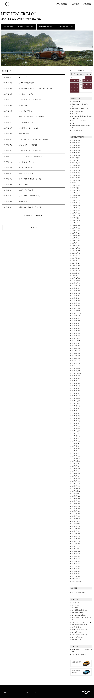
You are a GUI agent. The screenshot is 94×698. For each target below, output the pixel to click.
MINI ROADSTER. (24, 134)
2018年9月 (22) (76, 315)
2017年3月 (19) (76, 361)
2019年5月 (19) (76, 295)
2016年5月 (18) (76, 386)
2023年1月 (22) (76, 185)
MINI (7, 4)
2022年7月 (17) (76, 200)
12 (84, 80)
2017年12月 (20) (76, 338)
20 (87, 84)
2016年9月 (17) (76, 376)
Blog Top (34, 227)
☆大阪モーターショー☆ (26, 162)
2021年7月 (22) (76, 230)
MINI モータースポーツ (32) (79, 624)
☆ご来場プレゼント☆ (26, 122)
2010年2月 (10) (76, 574)
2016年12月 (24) (76, 368)
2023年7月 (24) (76, 170)
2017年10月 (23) (76, 343)
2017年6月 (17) (76, 353)
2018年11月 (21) (76, 310)
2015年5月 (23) (76, 416)
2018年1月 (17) (76, 336)
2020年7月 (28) (76, 260)
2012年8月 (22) (76, 498)
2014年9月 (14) (76, 436)
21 (90, 84)
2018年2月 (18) (76, 333)
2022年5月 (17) (76, 205)
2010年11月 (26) (76, 551)
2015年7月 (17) (76, 411)
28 (90, 87)
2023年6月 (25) (76, 173)
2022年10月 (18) (76, 193)
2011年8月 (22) (76, 528)
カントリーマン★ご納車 (79, 120)
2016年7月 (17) (76, 381)
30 (74, 91)
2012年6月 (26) (76, 503)
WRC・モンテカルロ (25, 111)
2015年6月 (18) (76, 413)
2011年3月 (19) (76, 541)
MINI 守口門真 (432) (77, 637)
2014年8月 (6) (75, 438)
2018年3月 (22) (76, 330)
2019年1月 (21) (76, 305)
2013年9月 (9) (75, 466)
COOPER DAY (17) (76, 607)
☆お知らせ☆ (23, 201)
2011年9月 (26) (76, 526)
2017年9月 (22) (76, 346)
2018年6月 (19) (76, 323)
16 (74, 84)
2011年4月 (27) (76, 538)
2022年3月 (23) (76, 210)
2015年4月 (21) (76, 418)
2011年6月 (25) (76, 533)
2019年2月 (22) (76, 303)
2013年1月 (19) (76, 486)
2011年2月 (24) (76, 543)
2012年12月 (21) (76, 488)
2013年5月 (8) (75, 476)
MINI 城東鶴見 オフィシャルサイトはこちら (18, 27)
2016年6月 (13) (76, 383)
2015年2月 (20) (76, 423)
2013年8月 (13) (76, 468)
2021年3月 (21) (76, 240)
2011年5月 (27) (76, 536)
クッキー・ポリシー (8, 692)
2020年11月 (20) (76, 250)
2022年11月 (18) (76, 190)
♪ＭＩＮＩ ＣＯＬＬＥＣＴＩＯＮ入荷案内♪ (33, 139)
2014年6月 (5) (75, 443)
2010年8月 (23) (76, 558)
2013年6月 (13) (76, 473)
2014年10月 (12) (76, 433)
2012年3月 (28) (76, 511)
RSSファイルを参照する (78, 592)
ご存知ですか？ (24, 105)
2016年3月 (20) (76, 391)
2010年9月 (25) (76, 556)
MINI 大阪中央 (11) (77, 632)
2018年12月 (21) (76, 308)
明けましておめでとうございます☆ (30, 207)
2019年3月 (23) (76, 300)
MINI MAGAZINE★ (77, 111)
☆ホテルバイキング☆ (26, 94)
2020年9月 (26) (76, 255)
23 (74, 87)
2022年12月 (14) (76, 188)
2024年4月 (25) (76, 148)
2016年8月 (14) (76, 378)
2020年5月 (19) (76, 265)
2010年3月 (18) (76, 571)
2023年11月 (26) (76, 160)
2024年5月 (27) (76, 145)
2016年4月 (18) (76, 388)
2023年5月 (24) (76, 175)
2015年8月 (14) (76, 408)
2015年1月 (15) (76, 426)
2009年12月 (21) (76, 579)
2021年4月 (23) (76, 238)
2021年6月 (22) (76, 233)
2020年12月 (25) (76, 248)
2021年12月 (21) (76, 218)
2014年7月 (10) (76, 441)
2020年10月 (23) (76, 253)
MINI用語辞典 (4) (76, 627)
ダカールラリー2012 (25, 167)
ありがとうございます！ (26, 190)
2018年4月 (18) (76, 328)
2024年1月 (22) (76, 155)
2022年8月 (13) (76, 198)
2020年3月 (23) (76, 270)
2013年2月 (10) (76, 483)
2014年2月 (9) (75, 453)
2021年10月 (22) (76, 223)
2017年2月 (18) (76, 363)
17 (77, 84)
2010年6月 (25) (76, 564)
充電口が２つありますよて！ (80, 108)
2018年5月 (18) (76, 326)
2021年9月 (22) (76, 225)
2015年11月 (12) (76, 401)
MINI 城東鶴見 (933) (77, 612)
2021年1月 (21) (76, 245)
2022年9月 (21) (76, 195)
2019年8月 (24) (76, 288)
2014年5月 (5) (75, 446)
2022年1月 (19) (76, 215)
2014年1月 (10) (76, 456)
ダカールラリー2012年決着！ (28, 145)
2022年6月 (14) (76, 203)
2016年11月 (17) (76, 371)
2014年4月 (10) (76, 448)
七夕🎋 (74, 123)
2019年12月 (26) (76, 278)
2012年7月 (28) (76, 501)
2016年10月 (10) (76, 373)
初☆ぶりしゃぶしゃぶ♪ (26, 173)
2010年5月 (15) (76, 566)
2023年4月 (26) (76, 178)
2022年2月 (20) (76, 213)
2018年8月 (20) (76, 318)
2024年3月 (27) (76, 150)
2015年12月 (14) (76, 398)
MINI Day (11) (75, 605)
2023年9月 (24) (76, 165)
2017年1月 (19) (76, 366)
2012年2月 (39, 216)
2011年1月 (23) (76, 546)
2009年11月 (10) (76, 581)
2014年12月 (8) (76, 428)
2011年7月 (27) (76, 531)
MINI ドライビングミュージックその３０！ (32, 117)
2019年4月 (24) (76, 298)
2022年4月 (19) (76, 208)
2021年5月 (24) (76, 235)
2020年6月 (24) (76, 263)
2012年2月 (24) (76, 513)
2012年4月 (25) (76, 508)
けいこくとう (23, 77)
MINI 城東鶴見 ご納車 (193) (79, 610)
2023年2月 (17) (76, 183)
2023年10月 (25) (76, 163)
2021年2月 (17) (76, 243)
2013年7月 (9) (75, 471)
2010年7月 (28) (76, 561)
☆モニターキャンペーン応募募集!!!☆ (30, 156)
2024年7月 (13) (76, 140)
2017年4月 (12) (76, 358)
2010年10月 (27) (76, 554)
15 (71, 84)
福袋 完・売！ (24, 184)
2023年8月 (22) (76, 168)
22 (71, 87)
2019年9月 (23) (76, 285)
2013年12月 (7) (76, 458)
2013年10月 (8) (76, 463)
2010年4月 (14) (76, 569)
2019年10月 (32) (76, 283)
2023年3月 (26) (76, 180)
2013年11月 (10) (76, 461)
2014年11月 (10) (76, 431)
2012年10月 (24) (76, 493)
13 (87, 80)
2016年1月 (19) (76, 396)
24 (77, 87)
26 (84, 87)
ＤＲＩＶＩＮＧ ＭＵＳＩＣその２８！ (31, 179)
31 (77, 91)
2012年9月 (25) (76, 496)
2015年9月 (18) (76, 406)
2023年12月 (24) (76, 158)
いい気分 (74, 113)
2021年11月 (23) (76, 220)
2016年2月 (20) (76, 393)
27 (87, 87)
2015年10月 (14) (76, 403)
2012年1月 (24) (76, 516)
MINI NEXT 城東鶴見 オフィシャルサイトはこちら (56, 27)
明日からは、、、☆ (77, 130)
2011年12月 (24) (76, 518)
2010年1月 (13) (76, 576)
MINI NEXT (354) (76, 639)
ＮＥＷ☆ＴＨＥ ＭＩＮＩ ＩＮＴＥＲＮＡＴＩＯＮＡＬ (37, 88)
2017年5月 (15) (76, 356)
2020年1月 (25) (76, 275)
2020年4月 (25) (76, 268)
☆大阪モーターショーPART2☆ (28, 128)
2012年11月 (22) (76, 491)
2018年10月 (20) (76, 313)
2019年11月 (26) (76, 280)
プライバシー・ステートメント (27, 692)
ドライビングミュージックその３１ (30, 100)
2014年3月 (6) (75, 451)
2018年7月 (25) (76, 321)
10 (78, 80)
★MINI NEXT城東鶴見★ (26, 83)
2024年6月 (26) (76, 143)
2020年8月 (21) (76, 258)
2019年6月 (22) (76, 293)
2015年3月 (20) (76, 421)
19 (84, 84)
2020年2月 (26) (76, 273)
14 (90, 80)
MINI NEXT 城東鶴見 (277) (79, 615)
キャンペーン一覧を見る (79, 654)
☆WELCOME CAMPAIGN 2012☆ (30, 196)
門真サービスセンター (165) (79, 629)
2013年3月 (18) (76, 481)
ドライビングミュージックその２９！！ (31, 151)
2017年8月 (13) (76, 348)
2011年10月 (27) (76, 523)
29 (71, 91)
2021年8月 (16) (76, 228)
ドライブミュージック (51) (79, 634)
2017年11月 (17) (76, 341)
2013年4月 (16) (76, 478)
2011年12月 (29, 216)
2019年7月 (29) (76, 290)
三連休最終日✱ (76, 101)
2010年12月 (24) (76, 548)
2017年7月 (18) (76, 351)
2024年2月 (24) (76, 153)
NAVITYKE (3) (75, 602)
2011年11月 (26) (76, 521)
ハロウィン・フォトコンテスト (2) (81, 622)
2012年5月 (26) (76, 506)
